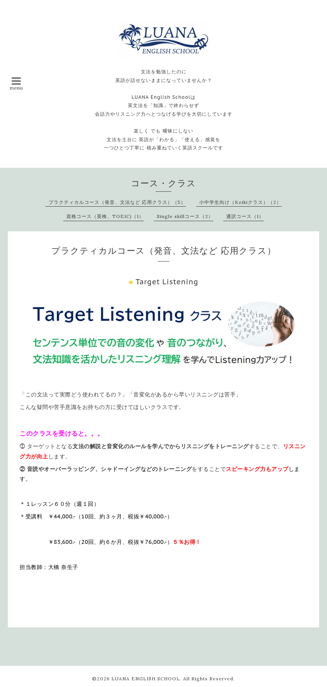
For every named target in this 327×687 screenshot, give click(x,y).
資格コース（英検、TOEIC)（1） (105, 216)
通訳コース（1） (245, 216)
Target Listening (167, 281)
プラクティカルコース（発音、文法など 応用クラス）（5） (117, 202)
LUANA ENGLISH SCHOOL (145, 679)
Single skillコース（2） (185, 216)
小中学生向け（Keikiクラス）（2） (240, 202)
